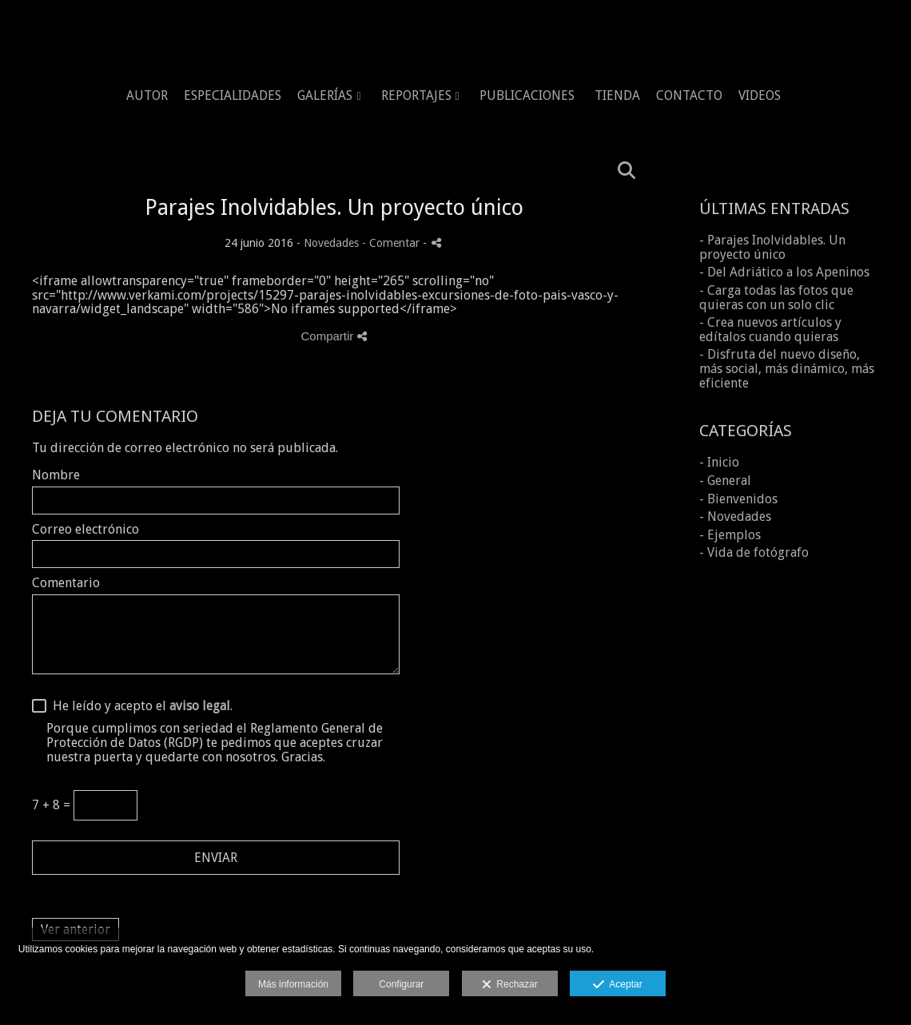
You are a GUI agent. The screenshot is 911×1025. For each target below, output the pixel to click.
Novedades (331, 242)
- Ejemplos (730, 534)
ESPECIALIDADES (232, 96)
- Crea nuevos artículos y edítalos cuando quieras (770, 329)
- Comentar (392, 242)
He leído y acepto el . (139, 706)
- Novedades (735, 516)
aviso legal (199, 705)
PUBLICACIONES (527, 96)
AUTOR (147, 96)
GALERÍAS (324, 96)
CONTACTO (689, 96)
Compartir (333, 336)
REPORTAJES (416, 96)
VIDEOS (759, 96)
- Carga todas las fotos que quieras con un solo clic (776, 297)
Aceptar (617, 985)
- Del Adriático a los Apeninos (784, 272)
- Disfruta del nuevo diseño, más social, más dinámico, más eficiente (786, 368)
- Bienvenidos (738, 499)
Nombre (56, 475)
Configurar (401, 984)
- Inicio (719, 462)
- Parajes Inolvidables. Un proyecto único (772, 247)
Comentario (66, 583)
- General (725, 480)
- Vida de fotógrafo (754, 552)
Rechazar (510, 985)
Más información (293, 984)
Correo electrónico (85, 529)
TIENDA (617, 96)
